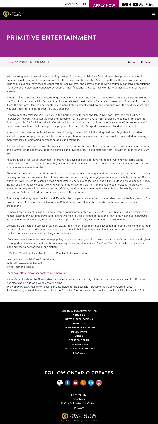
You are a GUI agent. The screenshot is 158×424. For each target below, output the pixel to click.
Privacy (79, 407)
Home (10, 62)
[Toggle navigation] (152, 14)
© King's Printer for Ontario (79, 403)
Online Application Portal (53, 311)
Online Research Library (52, 328)
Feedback (79, 399)
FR (84, 4)
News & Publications (79, 319)
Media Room (79, 332)
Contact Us (79, 323)
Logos (79, 336)
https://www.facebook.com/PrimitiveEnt (43, 273)
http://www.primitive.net (27, 263)
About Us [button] (71, 4)
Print (132, 62)
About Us (79, 315)
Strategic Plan (79, 340)
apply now (102, 3)
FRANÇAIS (79, 353)
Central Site (79, 395)
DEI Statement (49, 344)
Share (145, 62)
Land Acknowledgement (52, 349)
